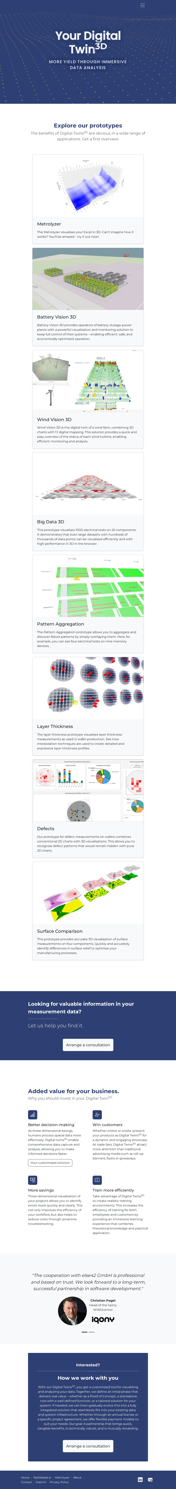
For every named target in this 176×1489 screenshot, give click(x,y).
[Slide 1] (84, 1332)
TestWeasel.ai (42, 1477)
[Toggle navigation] (142, 5)
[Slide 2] (91, 1332)
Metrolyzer (62, 1477)
